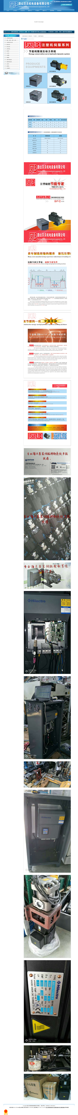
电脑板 (8, 57)
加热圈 (8, 55)
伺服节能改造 (9, 59)
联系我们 (68, 4)
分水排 (8, 53)
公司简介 (15, 10)
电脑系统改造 (9, 61)
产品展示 (37, 10)
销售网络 (52, 10)
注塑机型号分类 (10, 42)
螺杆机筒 (8, 44)
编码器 (8, 66)
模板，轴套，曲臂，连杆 (11, 40)
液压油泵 (8, 46)
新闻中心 (30, 10)
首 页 (64, 4)
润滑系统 (8, 48)
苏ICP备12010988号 (42, 1107)
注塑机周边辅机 (10, 38)
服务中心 (45, 10)
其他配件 (8, 68)
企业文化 (23, 10)
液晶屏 (8, 51)
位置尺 (8, 63)
